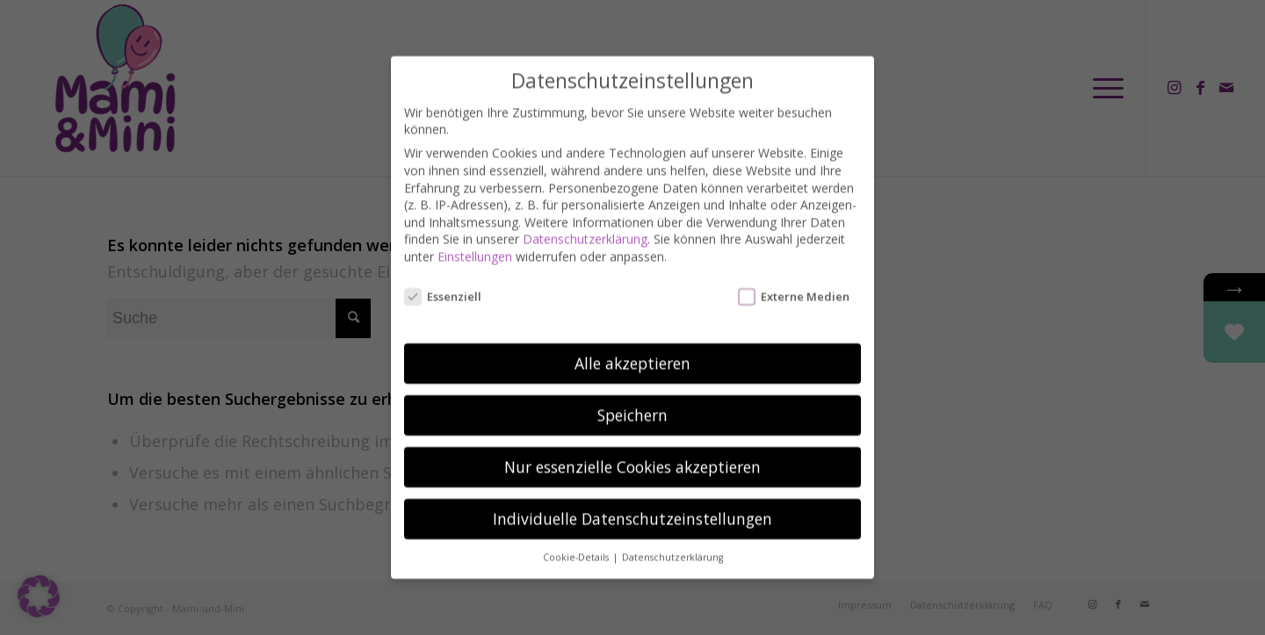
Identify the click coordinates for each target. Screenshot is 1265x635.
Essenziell (442, 281)
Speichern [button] (632, 399)
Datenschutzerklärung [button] (672, 542)
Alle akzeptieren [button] (632, 347)
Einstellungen (474, 241)
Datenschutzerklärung (585, 223)
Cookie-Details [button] (577, 542)
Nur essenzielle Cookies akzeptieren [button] (632, 451)
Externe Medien (793, 281)
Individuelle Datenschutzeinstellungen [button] (632, 503)
